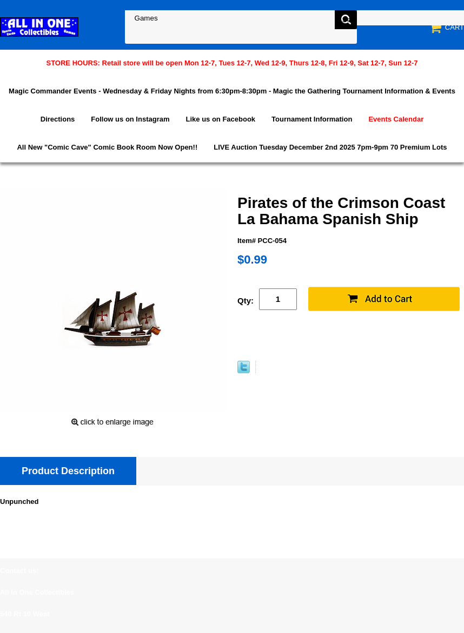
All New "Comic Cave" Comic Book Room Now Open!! (107, 147)
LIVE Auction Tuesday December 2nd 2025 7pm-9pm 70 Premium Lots (330, 147)
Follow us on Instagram (130, 119)
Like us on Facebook (221, 119)
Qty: (245, 300)
